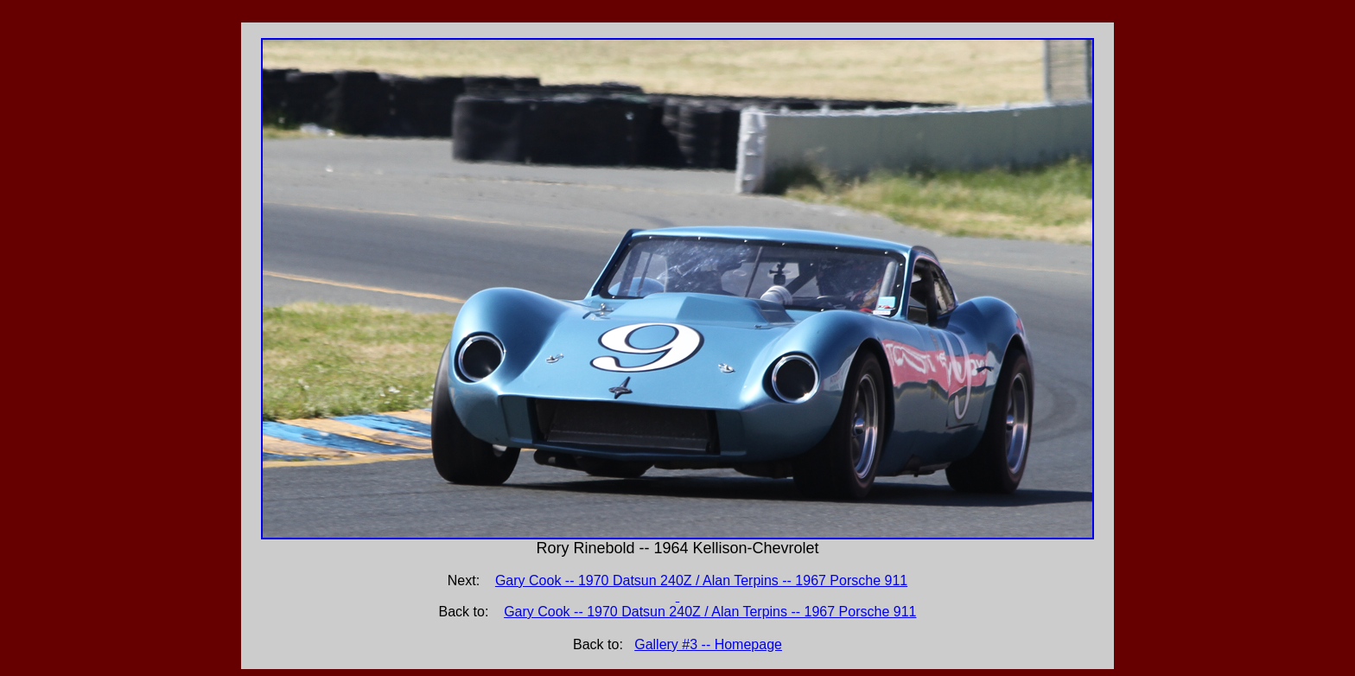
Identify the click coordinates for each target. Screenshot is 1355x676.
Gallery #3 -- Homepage (708, 644)
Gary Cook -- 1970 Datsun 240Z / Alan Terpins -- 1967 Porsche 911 (710, 611)
